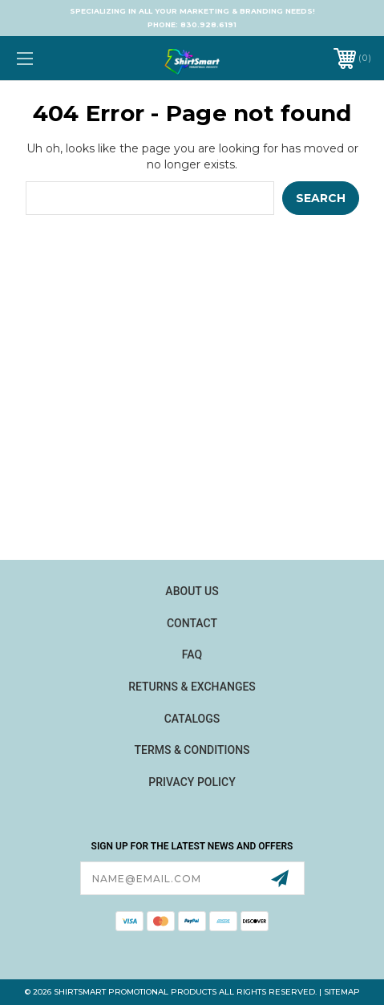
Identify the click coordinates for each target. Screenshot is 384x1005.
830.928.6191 (208, 24)
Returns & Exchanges (192, 686)
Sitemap (342, 992)
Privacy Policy (191, 782)
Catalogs (192, 718)
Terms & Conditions (191, 750)
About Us (191, 591)
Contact (192, 623)
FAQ (192, 654)
